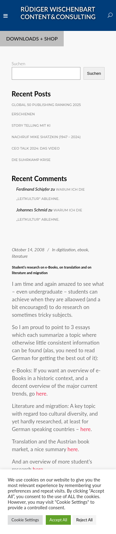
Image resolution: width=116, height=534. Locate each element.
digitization (65, 249)
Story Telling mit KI (31, 125)
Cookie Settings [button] (25, 519)
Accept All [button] (58, 519)
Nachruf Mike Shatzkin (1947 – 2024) (46, 137)
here (41, 393)
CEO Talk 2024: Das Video (36, 148)
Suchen (18, 63)
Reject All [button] (84, 519)
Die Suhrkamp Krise (31, 160)
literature (20, 256)
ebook (83, 249)
